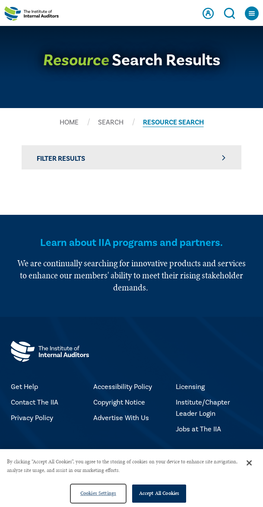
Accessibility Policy (122, 387)
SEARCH (111, 122)
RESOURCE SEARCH (173, 122)
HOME (69, 122)
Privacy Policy (32, 418)
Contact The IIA (34, 402)
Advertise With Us (121, 418)
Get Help (24, 387)
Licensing (190, 387)
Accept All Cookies (159, 493)
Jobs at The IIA (198, 429)
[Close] (249, 462)
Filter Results (131, 158)
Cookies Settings (98, 493)
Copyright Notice (119, 402)
